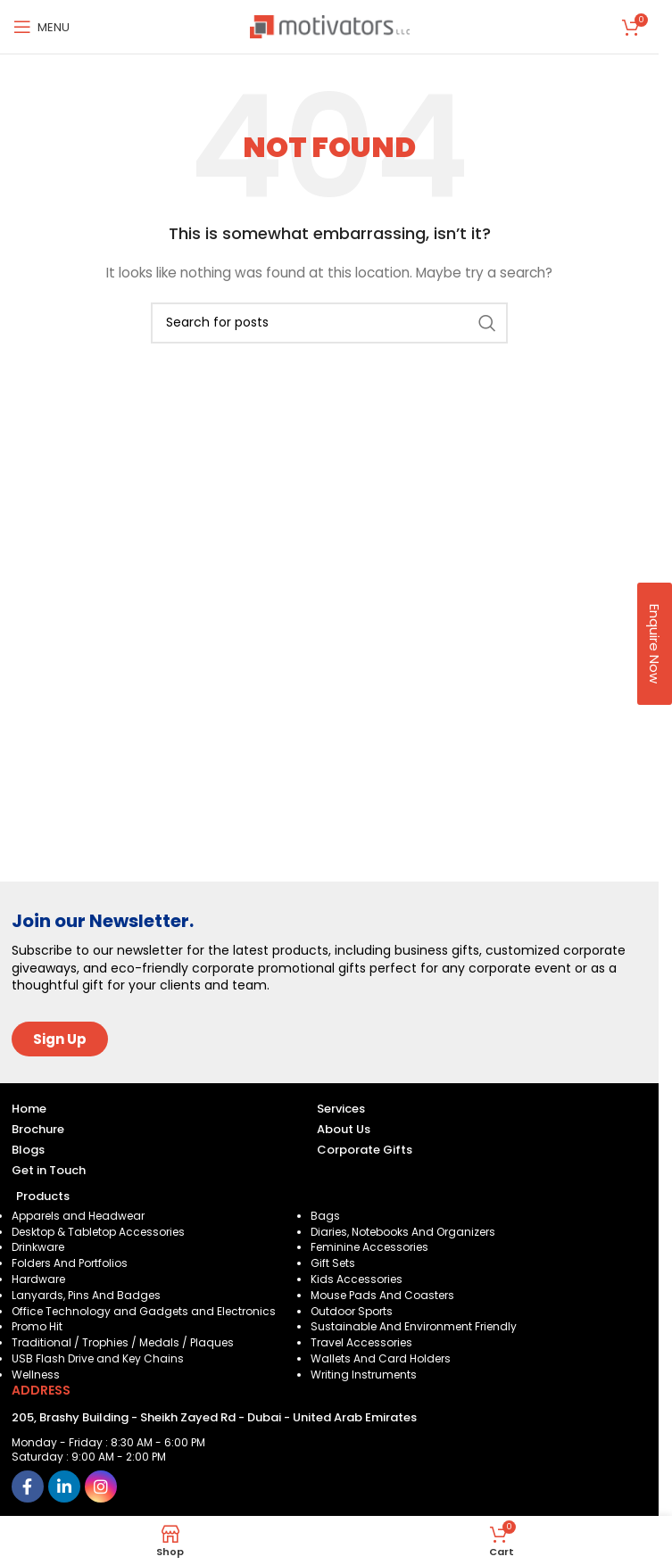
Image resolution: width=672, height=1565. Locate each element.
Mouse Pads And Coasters (382, 1295)
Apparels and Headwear (78, 1215)
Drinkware (38, 1246)
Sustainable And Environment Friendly (414, 1326)
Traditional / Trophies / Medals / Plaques (123, 1342)
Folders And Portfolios (70, 1263)
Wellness (36, 1374)
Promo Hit (37, 1326)
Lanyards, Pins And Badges (86, 1295)
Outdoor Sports (352, 1311)
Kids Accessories (356, 1279)
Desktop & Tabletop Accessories (98, 1231)
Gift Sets (333, 1263)
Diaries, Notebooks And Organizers (403, 1231)
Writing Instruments (364, 1374)
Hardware (38, 1279)
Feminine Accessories (369, 1246)
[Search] (329, 323)
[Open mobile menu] (41, 27)
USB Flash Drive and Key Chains (98, 1358)
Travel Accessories (361, 1342)
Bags (325, 1215)
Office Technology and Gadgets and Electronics (144, 1311)
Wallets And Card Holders (381, 1358)
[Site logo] (330, 26)
